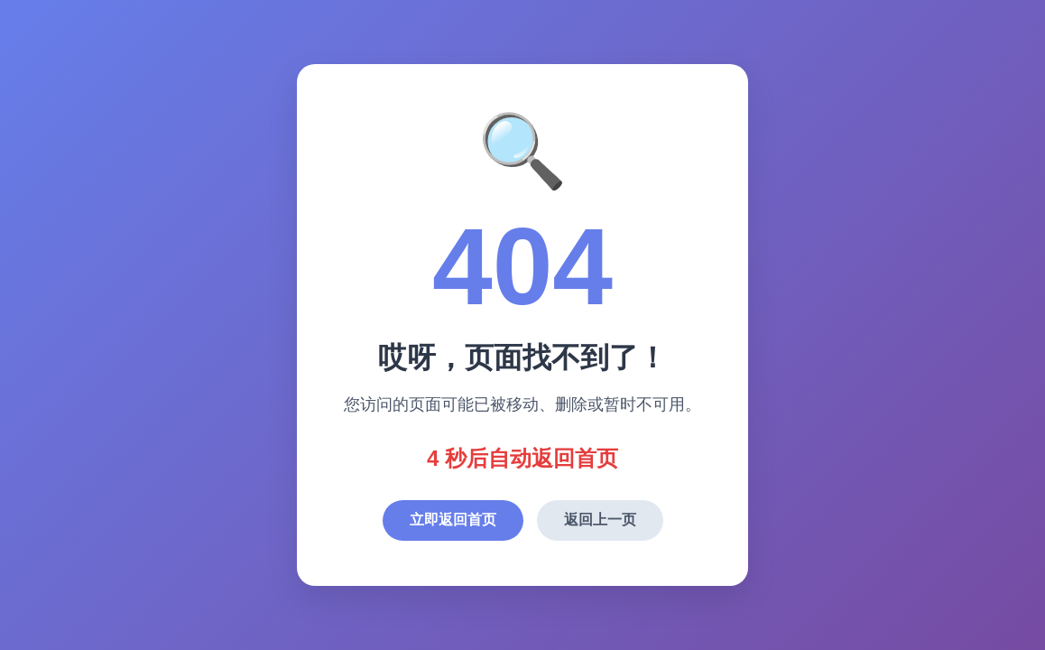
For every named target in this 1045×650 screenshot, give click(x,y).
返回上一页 (600, 519)
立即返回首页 (453, 519)
